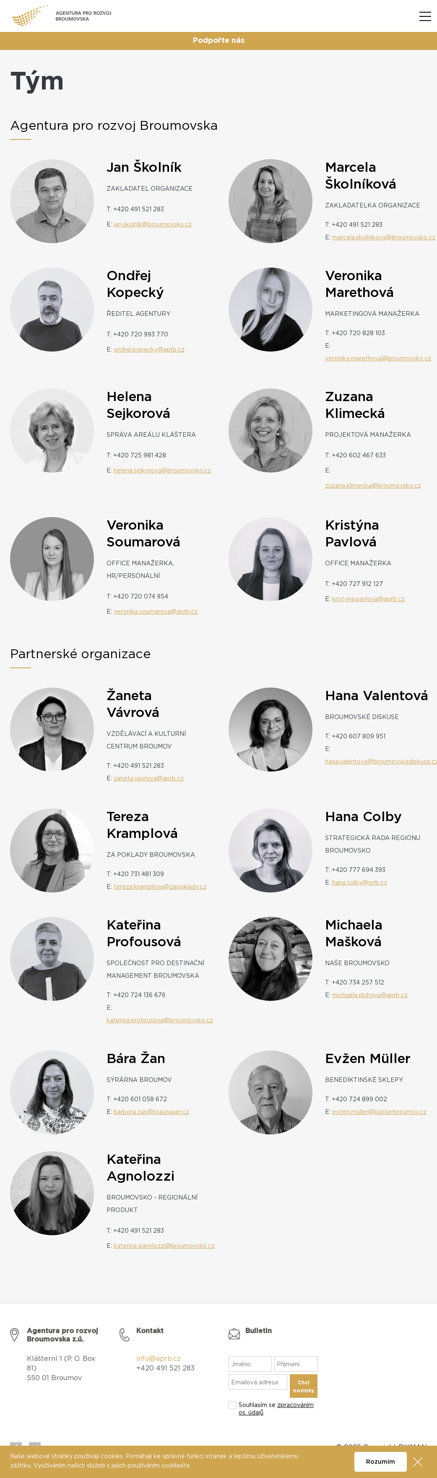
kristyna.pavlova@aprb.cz (368, 599)
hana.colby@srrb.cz (359, 883)
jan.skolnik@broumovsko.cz (153, 225)
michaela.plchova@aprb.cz (370, 995)
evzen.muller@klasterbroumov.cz (379, 1112)
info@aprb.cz (158, 1358)
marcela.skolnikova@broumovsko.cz (383, 238)
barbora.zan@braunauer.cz (151, 1112)
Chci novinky (303, 1386)
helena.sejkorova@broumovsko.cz (162, 471)
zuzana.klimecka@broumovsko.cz (373, 486)
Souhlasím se (276, 1409)
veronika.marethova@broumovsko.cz (378, 359)
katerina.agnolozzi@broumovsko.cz (164, 1246)
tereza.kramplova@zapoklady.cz (160, 887)
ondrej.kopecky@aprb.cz (149, 350)
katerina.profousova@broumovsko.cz (160, 1021)
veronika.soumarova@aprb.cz (156, 612)
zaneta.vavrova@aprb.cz (149, 779)
